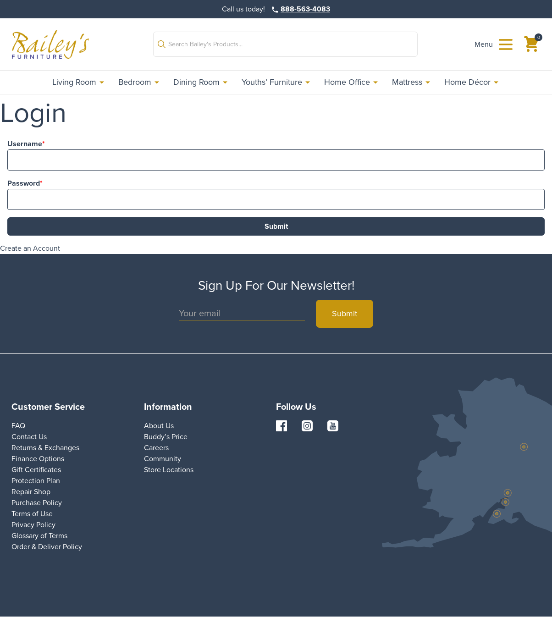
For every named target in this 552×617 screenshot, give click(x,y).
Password (23, 183)
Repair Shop (30, 491)
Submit (276, 226)
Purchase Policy (36, 502)
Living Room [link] (78, 82)
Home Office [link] (351, 82)
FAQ (18, 425)
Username (24, 143)
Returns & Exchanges (45, 447)
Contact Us (29, 436)
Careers (156, 447)
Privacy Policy (33, 524)
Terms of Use (32, 513)
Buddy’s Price (166, 436)
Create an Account (30, 248)
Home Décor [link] (472, 82)
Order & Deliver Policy (46, 546)
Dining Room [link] (201, 82)
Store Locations (168, 469)
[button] (285, 44)
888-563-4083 (305, 9)
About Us (159, 425)
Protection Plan (35, 480)
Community (162, 458)
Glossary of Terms (39, 535)
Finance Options (37, 458)
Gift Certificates (36, 469)
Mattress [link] (411, 82)
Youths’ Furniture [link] (276, 82)
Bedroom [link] (139, 82)
